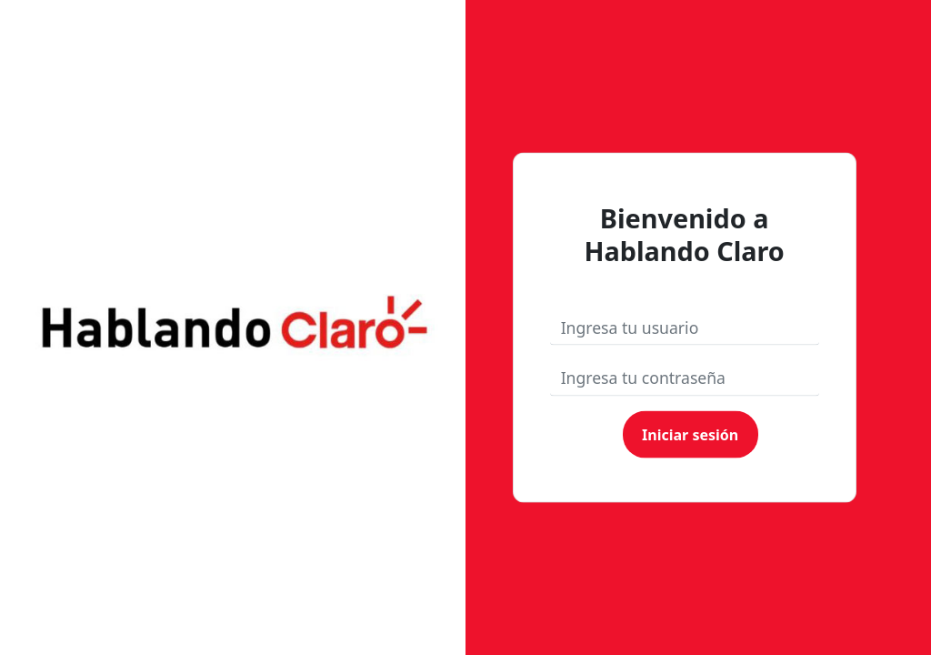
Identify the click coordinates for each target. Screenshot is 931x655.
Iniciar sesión (690, 434)
